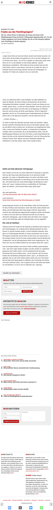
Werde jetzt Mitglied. (30, 308)
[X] (27, 508)
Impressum (41, 500)
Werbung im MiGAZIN (17, 500)
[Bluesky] (38, 508)
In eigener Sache (7, 500)
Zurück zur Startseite (11, 273)
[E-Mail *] (11, 287)
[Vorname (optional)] (30, 287)
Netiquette (34, 500)
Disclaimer (47, 500)
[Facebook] (17, 508)
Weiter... (37, 494)
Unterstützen (27, 500)
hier (13, 473)
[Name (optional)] (11, 291)
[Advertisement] (26, 16)
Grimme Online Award (26, 306)
